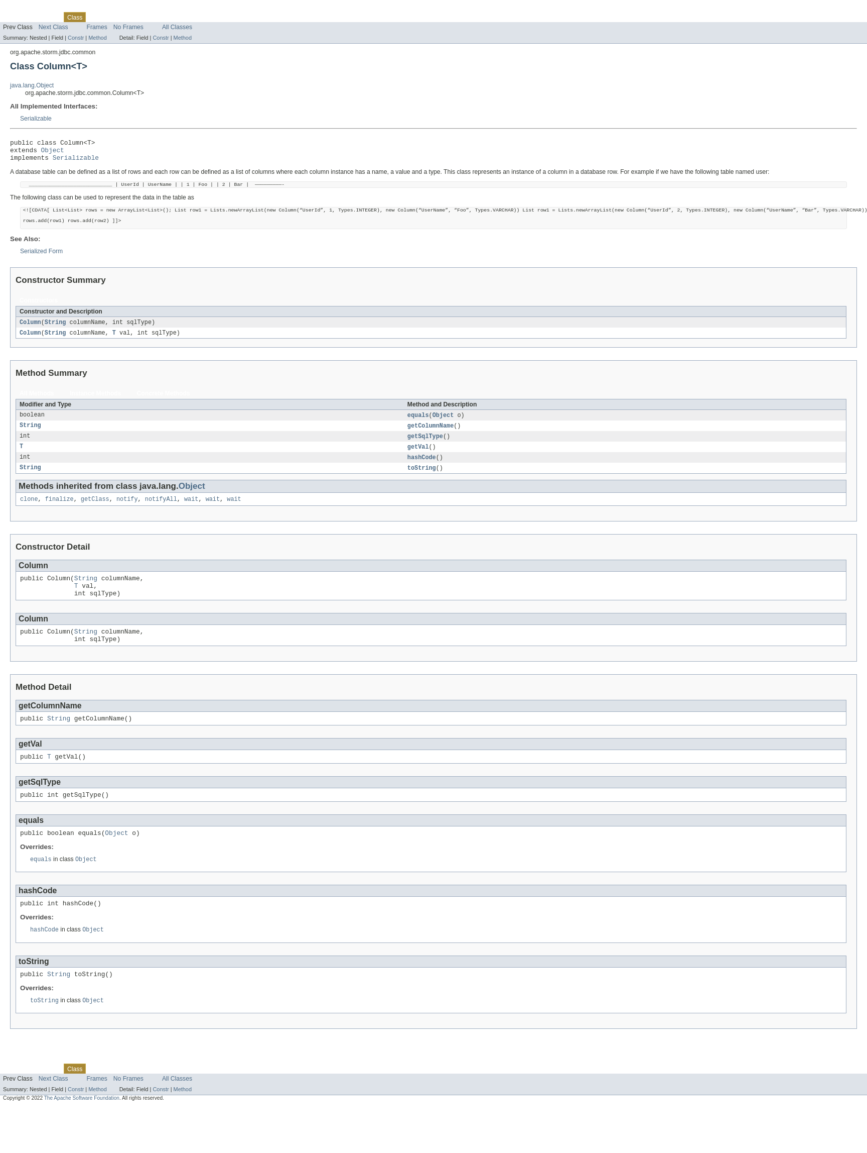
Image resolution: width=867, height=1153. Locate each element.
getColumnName (430, 437)
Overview (16, 17)
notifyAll (161, 513)
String (55, 332)
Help (191, 17)
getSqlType (425, 448)
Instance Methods (95, 403)
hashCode (421, 470)
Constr (76, 38)
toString (421, 481)
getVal (418, 459)
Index (171, 17)
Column (30, 332)
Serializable (36, 118)
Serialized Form (41, 260)
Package (46, 17)
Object (52, 152)
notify (127, 513)
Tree (114, 17)
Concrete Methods (163, 403)
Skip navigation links (27, 8)
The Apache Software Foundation (81, 1130)
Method (97, 38)
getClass (95, 513)
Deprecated (143, 17)
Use (96, 17)
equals (418, 426)
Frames (97, 27)
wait (191, 513)
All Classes (177, 27)
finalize (59, 513)
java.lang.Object (32, 85)
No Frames (128, 27)
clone (29, 513)
